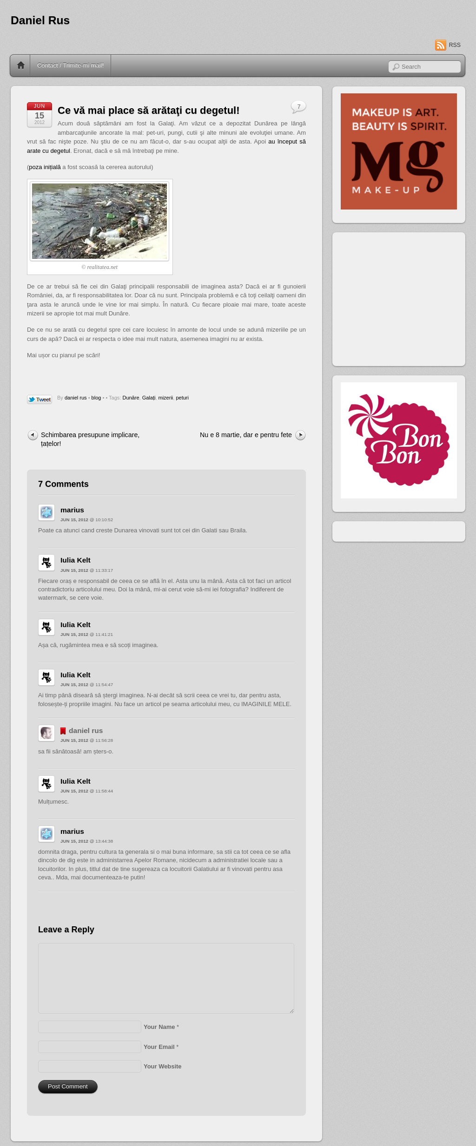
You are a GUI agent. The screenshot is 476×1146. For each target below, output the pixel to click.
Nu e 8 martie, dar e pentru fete (246, 435)
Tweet (40, 400)
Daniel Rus (40, 20)
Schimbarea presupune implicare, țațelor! (90, 439)
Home (21, 65)
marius (72, 510)
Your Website (163, 1066)
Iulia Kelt (75, 560)
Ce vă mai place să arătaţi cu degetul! (149, 110)
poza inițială (44, 167)
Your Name (159, 1026)
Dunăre (130, 397)
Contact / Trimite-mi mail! (70, 65)
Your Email (159, 1046)
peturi (182, 397)
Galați (149, 397)
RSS (455, 45)
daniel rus (76, 397)
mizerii (166, 397)
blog (96, 397)
